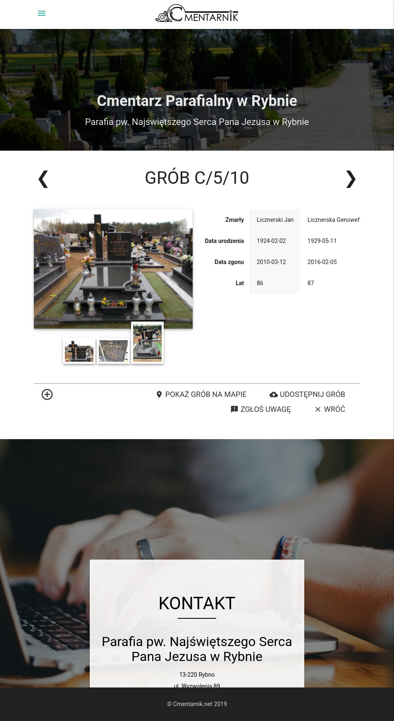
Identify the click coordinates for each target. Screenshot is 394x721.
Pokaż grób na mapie (201, 394)
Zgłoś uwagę (260, 409)
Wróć (329, 409)
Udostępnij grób (307, 394)
